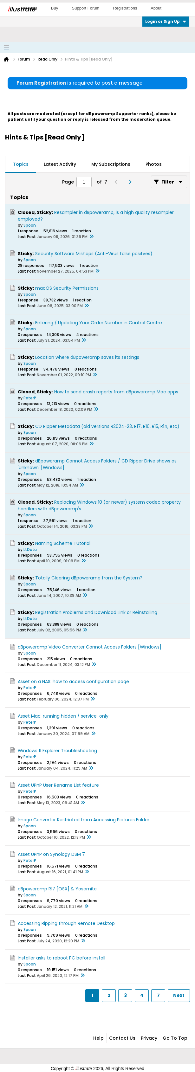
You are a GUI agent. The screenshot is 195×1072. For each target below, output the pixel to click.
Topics (21, 164)
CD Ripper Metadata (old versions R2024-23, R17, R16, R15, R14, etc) (107, 426)
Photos (154, 164)
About (156, 8)
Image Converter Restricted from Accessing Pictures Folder (83, 820)
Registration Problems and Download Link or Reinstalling (96, 612)
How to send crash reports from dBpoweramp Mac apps (116, 392)
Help (98, 1038)
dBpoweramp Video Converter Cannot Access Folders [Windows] (89, 647)
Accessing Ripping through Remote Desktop (66, 923)
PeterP (29, 398)
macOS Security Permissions (67, 288)
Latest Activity (60, 164)
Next (179, 995)
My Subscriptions (110, 164)
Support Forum (86, 8)
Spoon (29, 225)
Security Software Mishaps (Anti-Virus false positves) (94, 253)
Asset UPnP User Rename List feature (58, 785)
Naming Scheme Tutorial (62, 543)
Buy (54, 8)
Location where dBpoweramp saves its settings (87, 357)
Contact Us (122, 1038)
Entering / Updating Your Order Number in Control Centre (98, 323)
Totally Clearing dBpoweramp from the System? (88, 578)
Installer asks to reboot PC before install (61, 958)
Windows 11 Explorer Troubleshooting (57, 750)
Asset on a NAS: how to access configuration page (73, 681)
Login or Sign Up (165, 21)
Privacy (149, 1038)
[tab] (20, 164)
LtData (30, 549)
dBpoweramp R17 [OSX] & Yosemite (57, 889)
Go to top (175, 1038)
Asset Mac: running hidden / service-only (63, 716)
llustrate (21, 9)
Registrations (125, 8)
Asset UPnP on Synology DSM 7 (51, 854)
